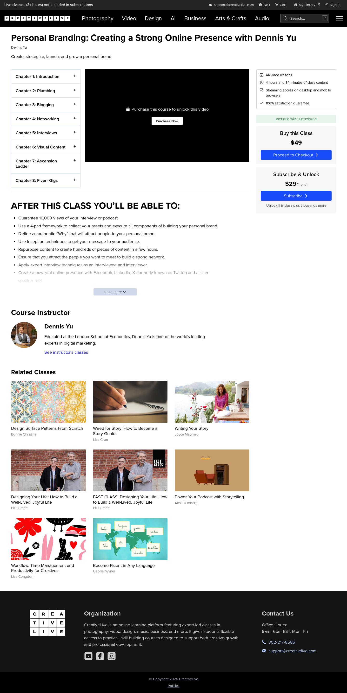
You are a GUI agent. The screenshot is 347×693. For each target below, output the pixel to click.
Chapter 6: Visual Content (41, 147)
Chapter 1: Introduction (37, 76)
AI (173, 18)
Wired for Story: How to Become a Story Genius (125, 430)
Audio (262, 18)
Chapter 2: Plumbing (35, 90)
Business (195, 18)
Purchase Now (167, 120)
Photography (97, 18)
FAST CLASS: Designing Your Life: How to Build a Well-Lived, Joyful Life (130, 499)
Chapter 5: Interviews (36, 133)
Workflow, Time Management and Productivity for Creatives (42, 568)
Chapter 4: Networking (37, 119)
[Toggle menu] (339, 18)
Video (129, 18)
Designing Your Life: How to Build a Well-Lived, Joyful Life (44, 499)
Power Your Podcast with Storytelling (209, 497)
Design (153, 18)
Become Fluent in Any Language (124, 565)
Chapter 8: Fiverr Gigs (37, 180)
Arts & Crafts (230, 18)
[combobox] (305, 18)
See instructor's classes (66, 352)
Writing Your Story (191, 428)
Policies (174, 685)
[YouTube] (88, 656)
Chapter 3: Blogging (35, 105)
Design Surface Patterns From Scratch (47, 428)
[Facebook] (100, 656)
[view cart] (282, 4)
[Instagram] (111, 656)
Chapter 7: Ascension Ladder (36, 163)
